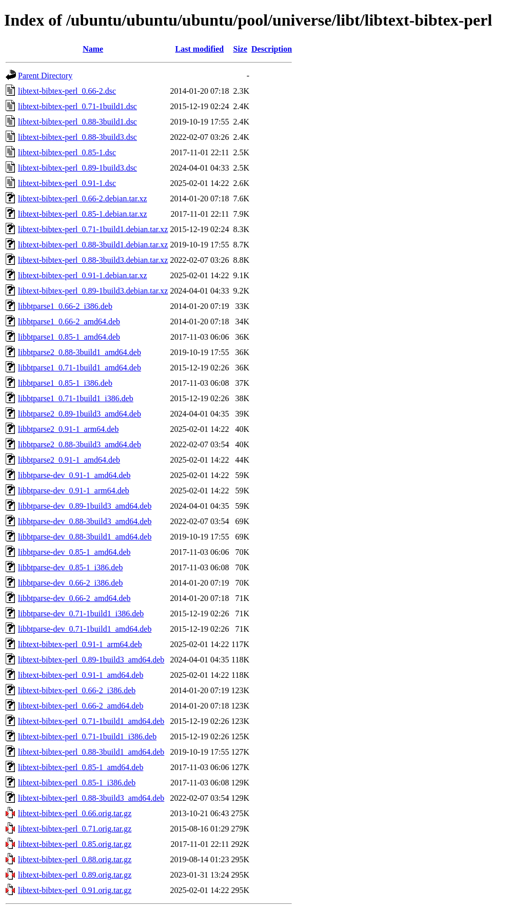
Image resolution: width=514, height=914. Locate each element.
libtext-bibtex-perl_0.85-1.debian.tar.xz (82, 214)
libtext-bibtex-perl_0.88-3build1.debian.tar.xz (93, 244)
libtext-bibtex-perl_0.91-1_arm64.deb (80, 644)
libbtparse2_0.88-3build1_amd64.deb (79, 352)
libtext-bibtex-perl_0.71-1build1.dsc (77, 106)
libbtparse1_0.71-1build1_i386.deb (75, 398)
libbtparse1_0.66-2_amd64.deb (69, 321)
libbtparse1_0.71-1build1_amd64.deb (79, 367)
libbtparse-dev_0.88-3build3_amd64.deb (84, 521)
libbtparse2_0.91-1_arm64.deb (68, 429)
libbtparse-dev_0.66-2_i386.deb (70, 582)
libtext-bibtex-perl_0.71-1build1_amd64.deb (91, 721)
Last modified (199, 49)
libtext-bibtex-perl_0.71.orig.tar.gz (74, 828)
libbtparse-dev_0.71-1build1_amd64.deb (84, 629)
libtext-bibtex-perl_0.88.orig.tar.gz (74, 859)
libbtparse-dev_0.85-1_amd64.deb (74, 552)
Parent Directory (45, 75)
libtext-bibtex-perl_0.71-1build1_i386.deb (87, 736)
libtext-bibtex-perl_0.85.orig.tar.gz (74, 844)
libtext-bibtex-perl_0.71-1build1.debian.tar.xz (93, 229)
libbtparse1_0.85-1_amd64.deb (69, 337)
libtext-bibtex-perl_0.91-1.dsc (67, 183)
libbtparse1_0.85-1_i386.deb (65, 383)
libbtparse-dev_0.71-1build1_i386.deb (81, 613)
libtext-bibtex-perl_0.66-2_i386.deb (76, 690)
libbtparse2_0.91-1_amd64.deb (69, 459)
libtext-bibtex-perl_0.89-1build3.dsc (77, 167)
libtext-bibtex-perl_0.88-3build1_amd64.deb (91, 751)
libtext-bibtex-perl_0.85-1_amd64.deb (80, 767)
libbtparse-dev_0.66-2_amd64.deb (74, 598)
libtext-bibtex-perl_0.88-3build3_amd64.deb (91, 798)
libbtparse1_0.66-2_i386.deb (65, 306)
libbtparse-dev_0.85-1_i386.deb (70, 567)
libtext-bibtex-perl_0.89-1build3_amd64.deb (91, 659)
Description (271, 49)
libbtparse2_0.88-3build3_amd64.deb (79, 444)
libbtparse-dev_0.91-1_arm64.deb (73, 490)
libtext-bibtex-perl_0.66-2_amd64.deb (80, 705)
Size (240, 49)
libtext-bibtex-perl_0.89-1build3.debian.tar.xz (93, 290)
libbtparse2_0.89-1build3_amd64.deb (79, 413)
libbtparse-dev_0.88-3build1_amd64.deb (84, 536)
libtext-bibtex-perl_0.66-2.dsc (67, 91)
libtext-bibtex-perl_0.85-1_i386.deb (76, 782)
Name (93, 49)
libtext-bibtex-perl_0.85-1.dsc (67, 152)
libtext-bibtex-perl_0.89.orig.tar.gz (74, 874)
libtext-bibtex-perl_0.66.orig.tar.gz (74, 813)
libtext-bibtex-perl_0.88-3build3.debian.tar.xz (93, 260)
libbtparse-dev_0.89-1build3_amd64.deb (84, 506)
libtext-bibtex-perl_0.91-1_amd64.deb (80, 675)
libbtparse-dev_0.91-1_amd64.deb (74, 475)
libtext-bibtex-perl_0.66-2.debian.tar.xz (82, 198)
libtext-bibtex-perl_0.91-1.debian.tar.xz (82, 275)
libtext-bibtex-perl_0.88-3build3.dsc (77, 137)
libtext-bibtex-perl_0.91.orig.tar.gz (74, 890)
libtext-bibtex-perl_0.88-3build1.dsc (77, 121)
